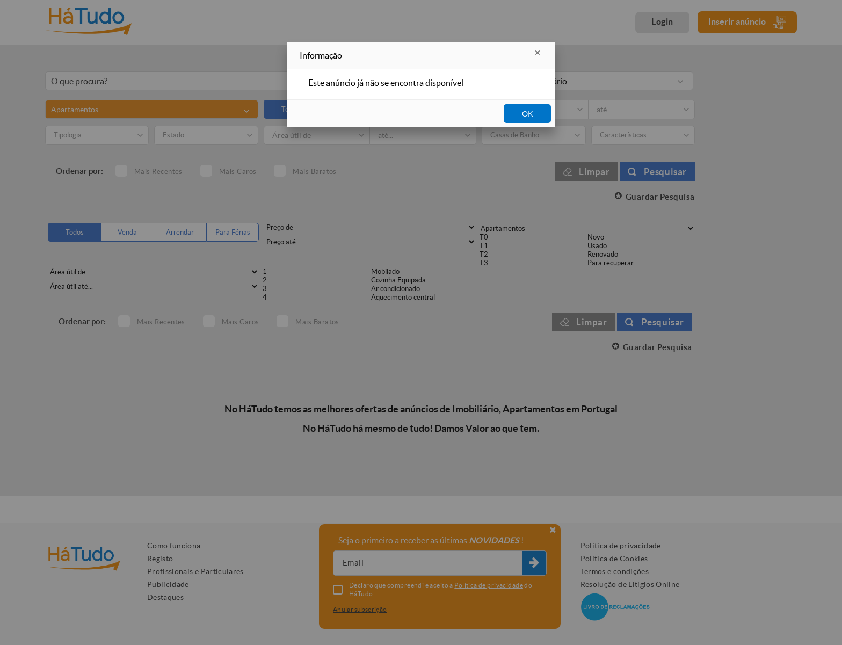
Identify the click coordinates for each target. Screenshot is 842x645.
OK (527, 114)
